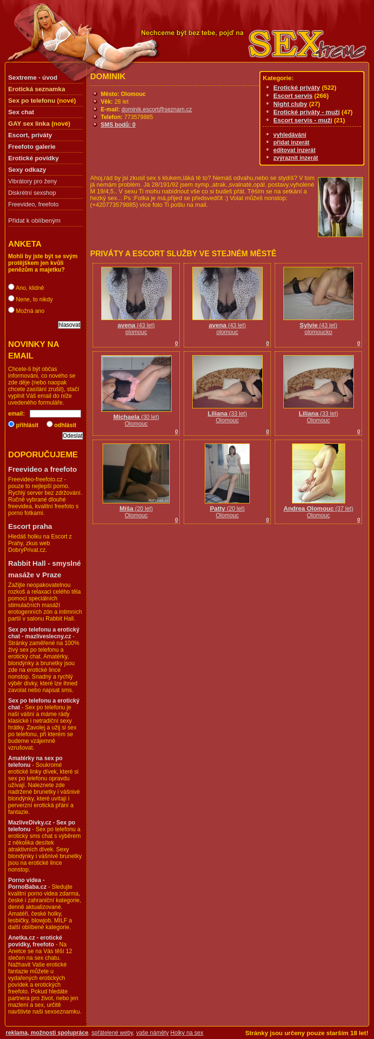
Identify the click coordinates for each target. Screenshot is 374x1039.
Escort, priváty (30, 135)
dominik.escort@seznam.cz (156, 109)
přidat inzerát (291, 142)
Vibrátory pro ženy (32, 181)
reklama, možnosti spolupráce (47, 1032)
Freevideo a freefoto (42, 469)
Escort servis (293, 95)
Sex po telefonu (31, 100)
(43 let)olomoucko (318, 325)
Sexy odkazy (27, 169)
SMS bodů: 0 (118, 124)
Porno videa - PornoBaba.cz (27, 883)
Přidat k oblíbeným (34, 220)
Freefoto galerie (32, 146)
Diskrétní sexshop (32, 193)
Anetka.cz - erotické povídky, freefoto (35, 941)
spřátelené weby (112, 1032)
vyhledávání (289, 134)
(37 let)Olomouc (318, 509)
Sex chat (21, 112)
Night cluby (290, 103)
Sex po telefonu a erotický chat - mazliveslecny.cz (44, 633)
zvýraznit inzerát (295, 158)
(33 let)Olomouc (227, 414)
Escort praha (30, 526)
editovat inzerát (294, 150)
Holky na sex (186, 1032)
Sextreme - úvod (33, 77)
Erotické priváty (296, 87)
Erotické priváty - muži (306, 112)
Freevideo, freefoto (33, 204)
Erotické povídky (33, 158)
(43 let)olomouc (136, 325)
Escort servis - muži (302, 120)
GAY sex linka (29, 123)
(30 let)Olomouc (136, 417)
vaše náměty (152, 1032)
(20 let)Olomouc (136, 509)
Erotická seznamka (36, 89)
